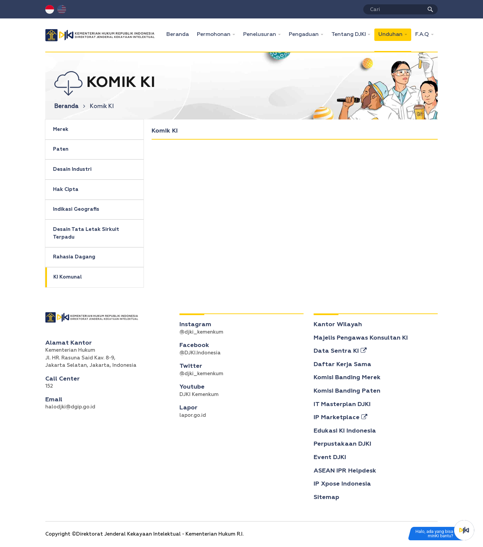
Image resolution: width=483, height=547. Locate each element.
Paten (60, 149)
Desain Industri (72, 169)
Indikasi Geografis (76, 209)
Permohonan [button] (214, 34)
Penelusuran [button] (260, 34)
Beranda (179, 33)
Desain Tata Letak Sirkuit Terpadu (86, 233)
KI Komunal (67, 277)
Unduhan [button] (391, 34)
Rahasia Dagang (74, 256)
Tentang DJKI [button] (349, 34)
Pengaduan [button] (304, 34)
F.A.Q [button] (422, 34)
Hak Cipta (65, 189)
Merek (60, 129)
